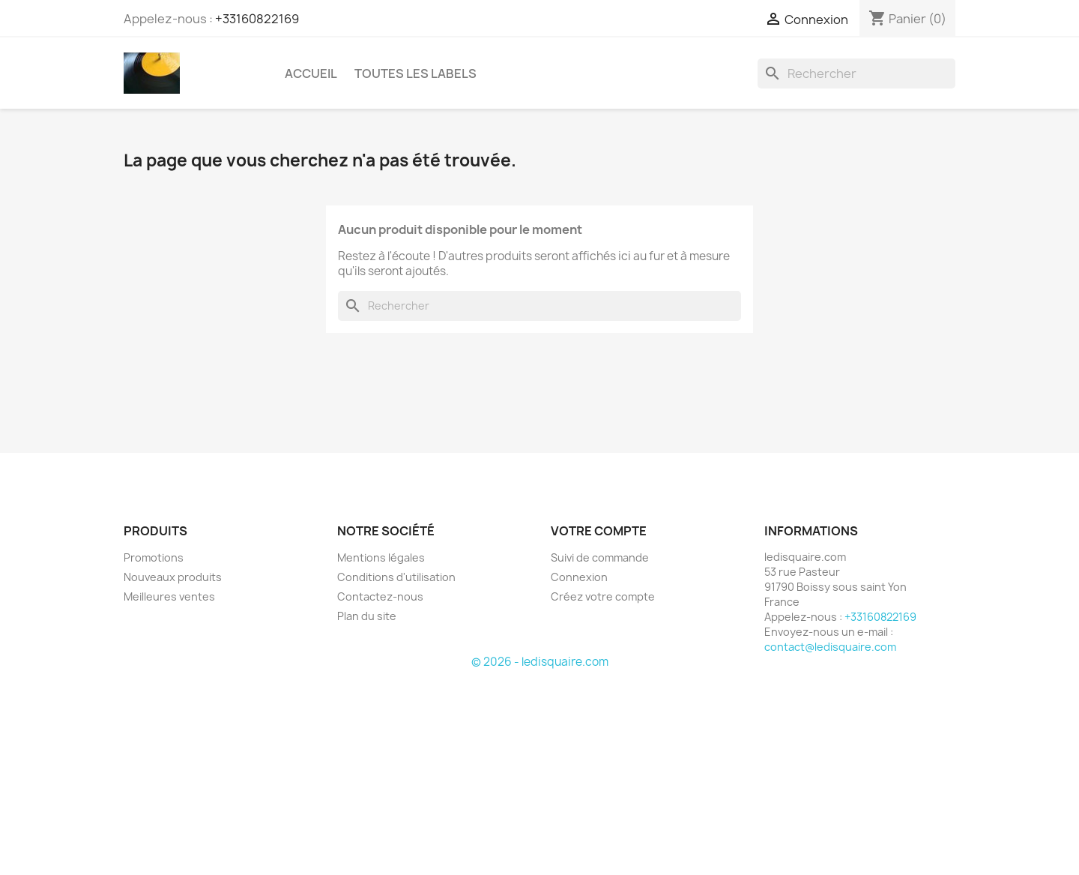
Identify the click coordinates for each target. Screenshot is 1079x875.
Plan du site (366, 616)
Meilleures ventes (169, 596)
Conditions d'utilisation (396, 577)
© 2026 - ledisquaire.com (539, 662)
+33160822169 (257, 18)
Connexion (579, 577)
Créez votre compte (603, 596)
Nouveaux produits (173, 577)
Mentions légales (381, 557)
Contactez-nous (380, 596)
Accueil (311, 73)
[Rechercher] (856, 73)
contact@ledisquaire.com (830, 647)
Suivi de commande (600, 557)
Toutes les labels (415, 73)
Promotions (154, 557)
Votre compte (599, 531)
